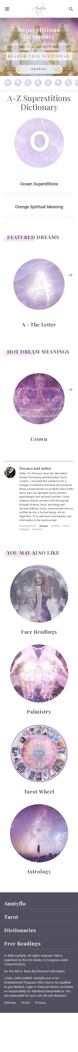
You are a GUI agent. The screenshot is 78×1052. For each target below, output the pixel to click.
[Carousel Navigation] (70, 292)
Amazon (43, 525)
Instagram (24, 529)
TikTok (66, 525)
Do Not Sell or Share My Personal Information (34, 971)
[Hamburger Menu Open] (7, 9)
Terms (25, 1003)
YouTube (55, 525)
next (70, 275)
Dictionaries (20, 930)
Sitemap (10, 1003)
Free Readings (22, 943)
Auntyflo (15, 903)
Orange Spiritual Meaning (39, 207)
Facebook (38, 529)
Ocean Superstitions (39, 184)
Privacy (40, 1003)
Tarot (11, 917)
